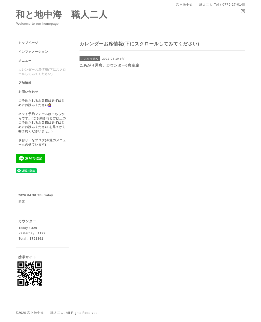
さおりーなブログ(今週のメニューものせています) (42, 142)
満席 (21, 201)
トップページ (28, 43)
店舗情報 (25, 83)
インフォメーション (33, 52)
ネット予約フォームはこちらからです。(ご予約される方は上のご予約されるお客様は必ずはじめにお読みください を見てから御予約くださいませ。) (42, 122)
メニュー (25, 60)
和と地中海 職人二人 (62, 14)
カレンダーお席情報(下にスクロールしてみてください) (42, 72)
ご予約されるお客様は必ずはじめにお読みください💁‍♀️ (41, 103)
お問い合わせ (28, 92)
